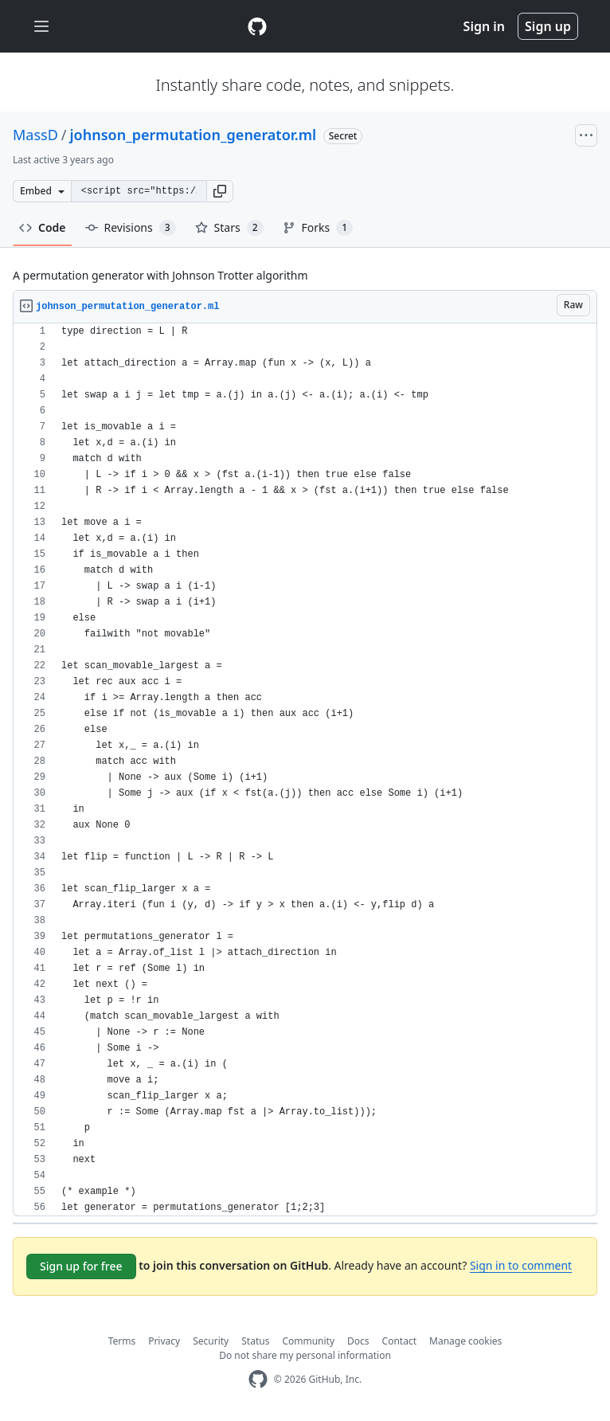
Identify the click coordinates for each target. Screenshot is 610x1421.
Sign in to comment (521, 1265)
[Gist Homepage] (257, 26)
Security (211, 1341)
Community (308, 1341)
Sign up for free (81, 1266)
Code (42, 227)
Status (255, 1341)
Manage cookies (465, 1341)
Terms (122, 1341)
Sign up (548, 26)
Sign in (484, 26)
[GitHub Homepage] (258, 1379)
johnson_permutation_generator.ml (193, 134)
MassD (35, 134)
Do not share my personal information (305, 1355)
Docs (358, 1341)
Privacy (164, 1341)
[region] (305, 769)
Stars (229, 228)
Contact (399, 1341)
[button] (219, 191)
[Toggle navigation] (41, 27)
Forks (318, 228)
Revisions (130, 228)
